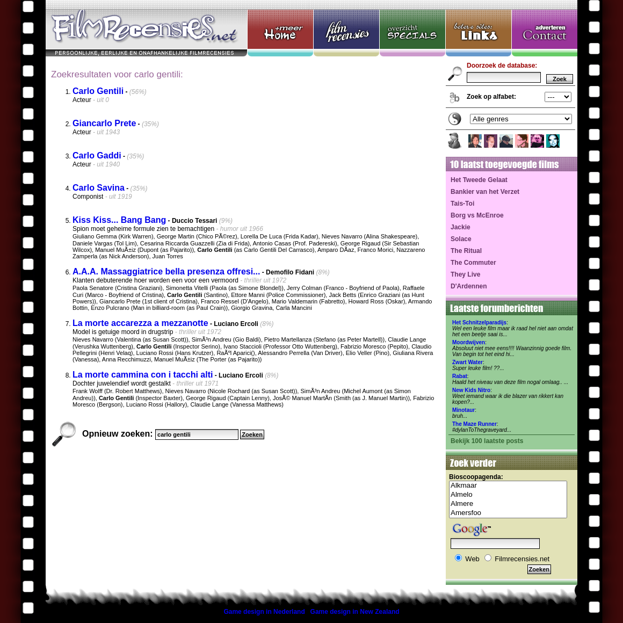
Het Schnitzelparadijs (479, 322)
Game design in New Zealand (355, 611)
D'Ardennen (469, 286)
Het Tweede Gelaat (479, 180)
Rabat (459, 376)
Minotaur (463, 410)
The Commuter (473, 262)
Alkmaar (508, 485)
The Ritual (466, 251)
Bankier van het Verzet (485, 191)
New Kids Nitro (471, 390)
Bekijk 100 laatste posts (487, 441)
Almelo (508, 494)
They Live (465, 274)
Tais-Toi (462, 203)
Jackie (460, 227)
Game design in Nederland (264, 611)
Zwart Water (467, 362)
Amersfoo (508, 513)
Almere (508, 504)
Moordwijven (468, 342)
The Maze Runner (474, 424)
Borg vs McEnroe (477, 215)
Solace (461, 239)
